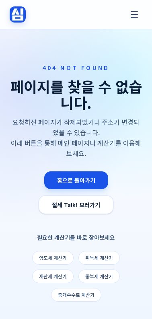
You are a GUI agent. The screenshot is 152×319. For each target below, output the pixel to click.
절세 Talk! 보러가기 (76, 205)
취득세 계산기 (99, 257)
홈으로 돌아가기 (76, 180)
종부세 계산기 (99, 276)
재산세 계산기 (53, 276)
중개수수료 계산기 (76, 294)
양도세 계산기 (53, 257)
